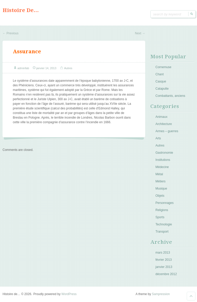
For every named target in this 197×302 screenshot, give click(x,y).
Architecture (163, 124)
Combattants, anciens (170, 96)
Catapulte (162, 88)
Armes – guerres (166, 131)
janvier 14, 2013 (46, 68)
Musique (161, 188)
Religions (161, 210)
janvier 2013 (163, 267)
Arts (158, 138)
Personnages (164, 203)
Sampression (161, 294)
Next (140, 33)
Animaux (161, 117)
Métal (159, 174)
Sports (159, 217)
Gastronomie (164, 152)
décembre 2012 (166, 274)
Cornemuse (163, 67)
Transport (162, 231)
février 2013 (163, 260)
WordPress (68, 294)
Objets (159, 195)
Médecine (162, 167)
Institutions (162, 160)
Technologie (163, 224)
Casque (160, 81)
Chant (159, 74)
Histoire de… (21, 10)
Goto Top (191, 296)
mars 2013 (162, 252)
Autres (68, 68)
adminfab (23, 68)
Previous (10, 33)
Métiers (160, 181)
